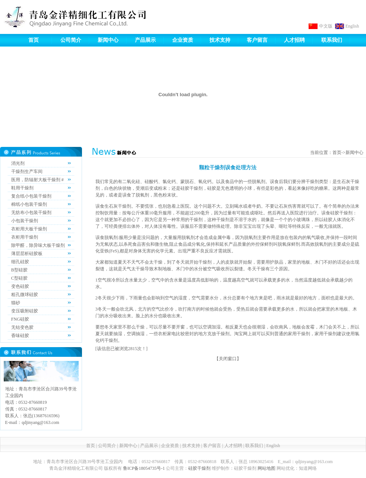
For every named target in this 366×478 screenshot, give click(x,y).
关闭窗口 (228, 358)
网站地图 (266, 468)
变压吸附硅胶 (24, 311)
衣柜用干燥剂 (24, 237)
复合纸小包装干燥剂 (31, 196)
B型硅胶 (19, 270)
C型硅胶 (19, 278)
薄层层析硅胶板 (26, 253)
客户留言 (257, 40)
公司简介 (70, 40)
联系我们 (331, 40)
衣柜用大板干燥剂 (29, 229)
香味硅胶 (20, 335)
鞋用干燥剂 (22, 188)
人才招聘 (294, 40)
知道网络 (308, 468)
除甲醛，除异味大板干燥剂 (38, 245)
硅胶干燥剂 (199, 468)
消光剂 (18, 163)
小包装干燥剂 (24, 220)
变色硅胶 (20, 286)
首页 (33, 40)
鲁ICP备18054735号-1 (144, 468)
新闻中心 (108, 40)
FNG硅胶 (20, 319)
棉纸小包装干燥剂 (29, 204)
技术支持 (219, 40)
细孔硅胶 (20, 261)
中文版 (325, 26)
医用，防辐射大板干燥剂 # (37, 179)
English (352, 26)
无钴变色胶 (22, 327)
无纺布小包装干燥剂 (31, 212)
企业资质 (182, 40)
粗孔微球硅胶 (24, 294)
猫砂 (15, 302)
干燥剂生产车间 (26, 171)
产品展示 (145, 40)
